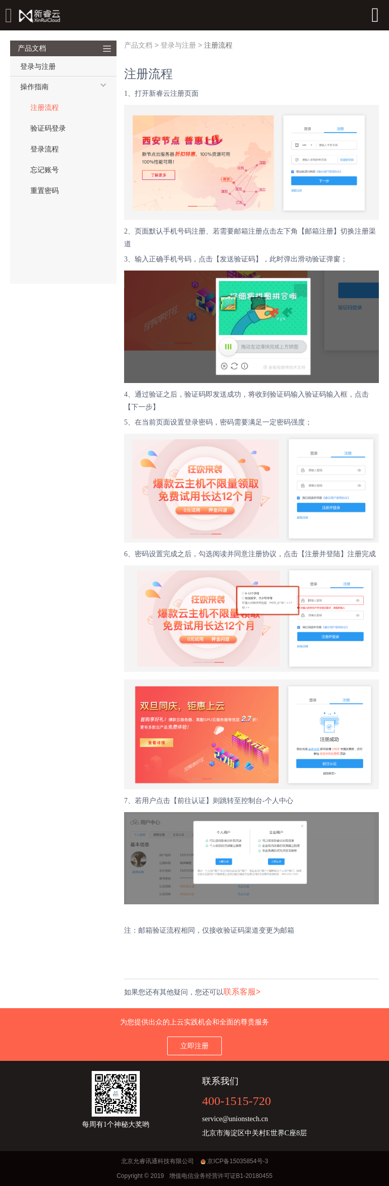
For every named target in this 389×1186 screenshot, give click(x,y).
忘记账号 (44, 170)
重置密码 (44, 191)
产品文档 (138, 45)
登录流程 (44, 149)
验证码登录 (48, 128)
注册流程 (44, 107)
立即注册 (194, 1046)
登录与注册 (178, 45)
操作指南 (34, 87)
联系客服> (241, 991)
